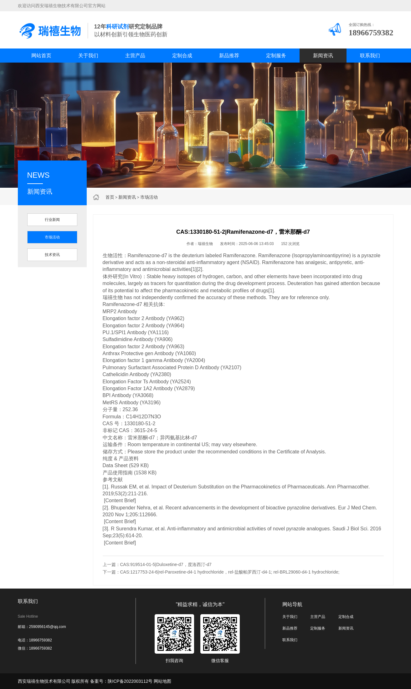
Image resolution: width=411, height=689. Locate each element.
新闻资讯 (323, 55)
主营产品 (135, 55)
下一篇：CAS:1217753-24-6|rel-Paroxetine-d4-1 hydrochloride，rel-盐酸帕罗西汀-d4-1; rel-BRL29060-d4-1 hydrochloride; (221, 571)
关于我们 (88, 55)
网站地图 (162, 681)
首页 (109, 197)
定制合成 (182, 55)
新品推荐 (229, 55)
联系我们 (370, 55)
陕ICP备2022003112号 (130, 681)
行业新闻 (52, 219)
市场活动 (149, 197)
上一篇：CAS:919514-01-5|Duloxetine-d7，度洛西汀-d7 (157, 564)
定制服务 (276, 55)
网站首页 (41, 55)
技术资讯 (52, 255)
